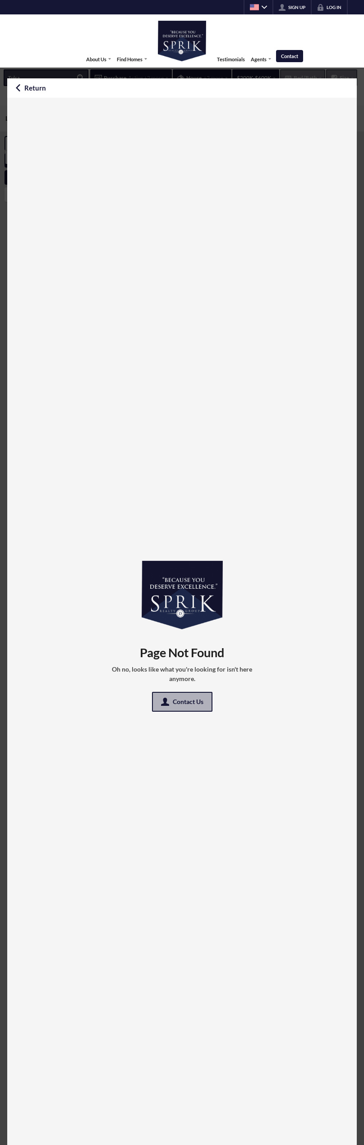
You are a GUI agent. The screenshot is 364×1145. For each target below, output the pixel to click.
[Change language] (258, 7)
